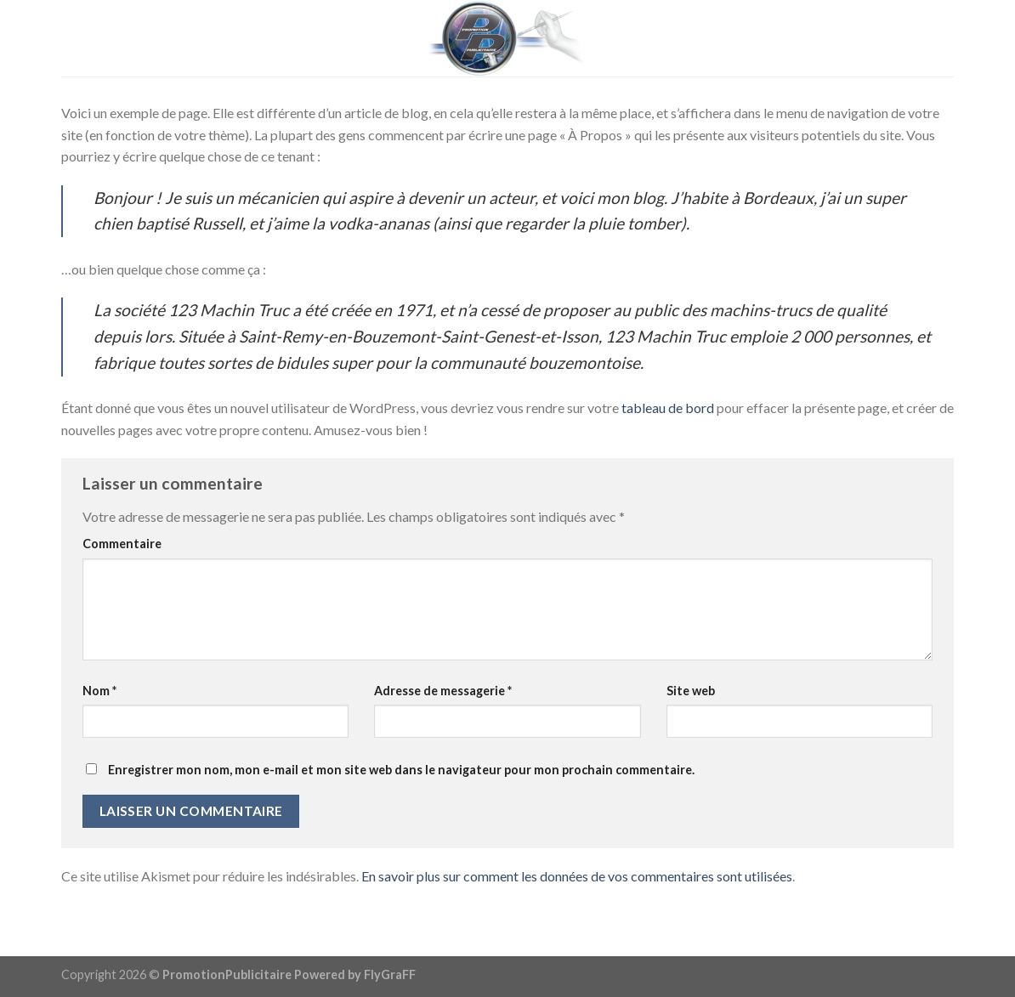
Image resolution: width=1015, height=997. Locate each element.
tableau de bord (667, 407)
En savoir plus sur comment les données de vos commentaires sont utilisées (576, 876)
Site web (690, 690)
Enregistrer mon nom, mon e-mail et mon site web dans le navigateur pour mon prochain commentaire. (401, 769)
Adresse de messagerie (443, 690)
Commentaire (122, 543)
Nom (99, 690)
